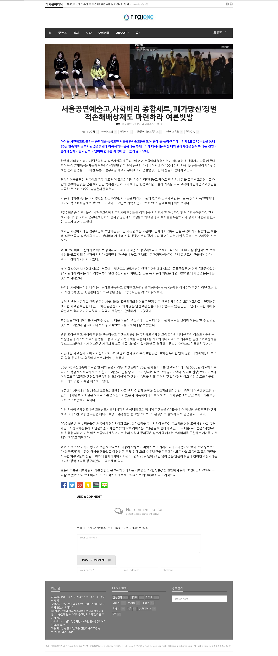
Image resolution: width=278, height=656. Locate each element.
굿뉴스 (62, 33)
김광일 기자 (150, 124)
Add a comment (89, 496)
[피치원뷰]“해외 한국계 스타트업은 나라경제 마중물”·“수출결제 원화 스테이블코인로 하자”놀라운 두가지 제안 (77, 614)
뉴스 (118, 124)
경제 (76, 33)
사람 (89, 33)
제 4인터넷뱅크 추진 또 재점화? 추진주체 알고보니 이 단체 (98, 4)
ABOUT (122, 33)
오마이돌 (104, 33)
